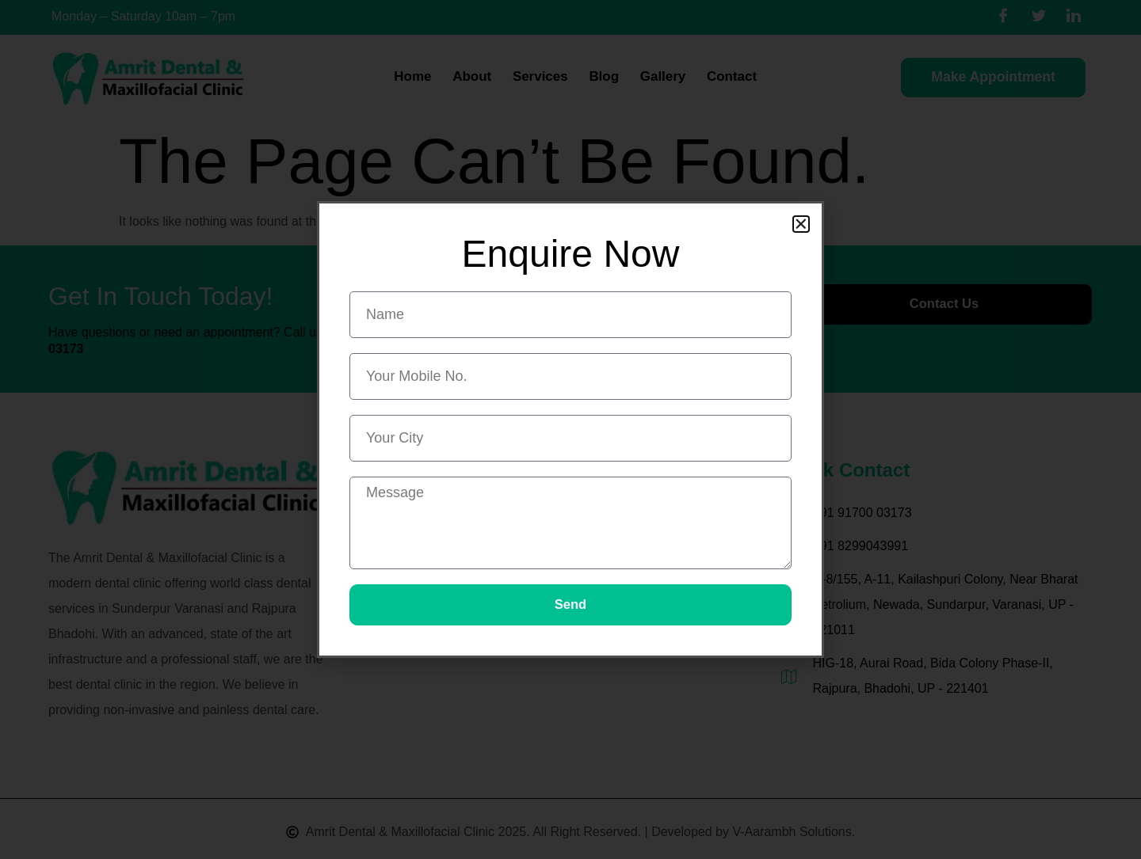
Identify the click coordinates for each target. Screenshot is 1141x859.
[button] (801, 223)
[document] (570, 429)
